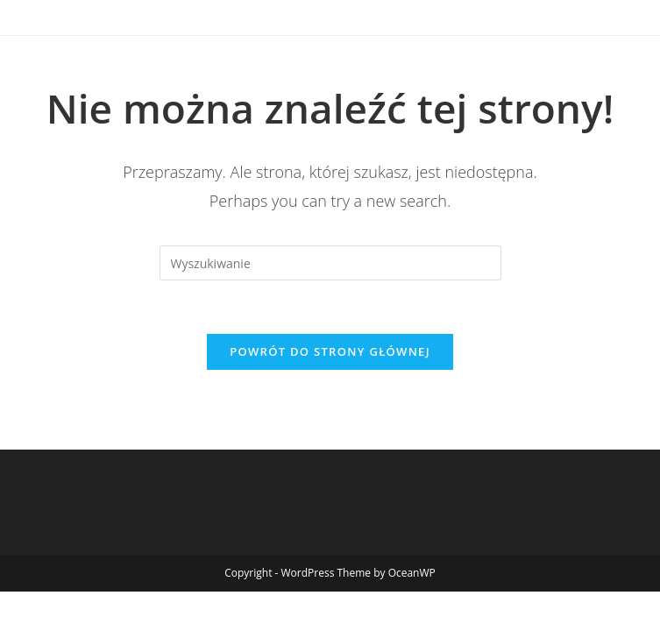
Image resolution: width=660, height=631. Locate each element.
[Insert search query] (330, 262)
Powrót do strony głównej (330, 351)
